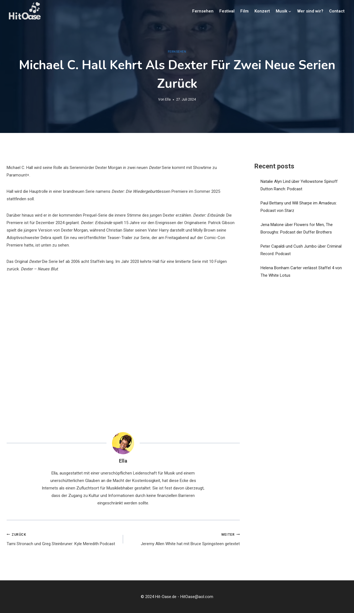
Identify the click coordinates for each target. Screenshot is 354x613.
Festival (227, 11)
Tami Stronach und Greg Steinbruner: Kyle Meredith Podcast (63, 539)
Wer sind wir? (310, 11)
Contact (337, 11)
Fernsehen (203, 11)
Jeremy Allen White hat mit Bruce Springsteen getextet (183, 539)
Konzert (262, 11)
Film (244, 11)
